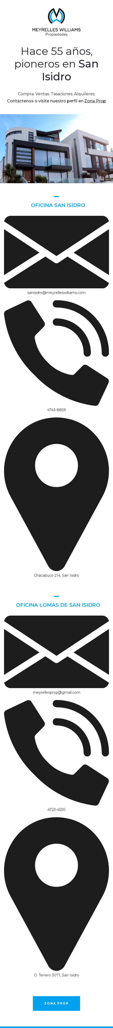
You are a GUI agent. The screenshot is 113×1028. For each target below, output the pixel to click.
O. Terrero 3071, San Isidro (56, 975)
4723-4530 (56, 809)
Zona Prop (95, 101)
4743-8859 (56, 410)
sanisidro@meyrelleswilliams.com (56, 292)
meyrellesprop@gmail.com (56, 692)
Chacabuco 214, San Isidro (56, 575)
